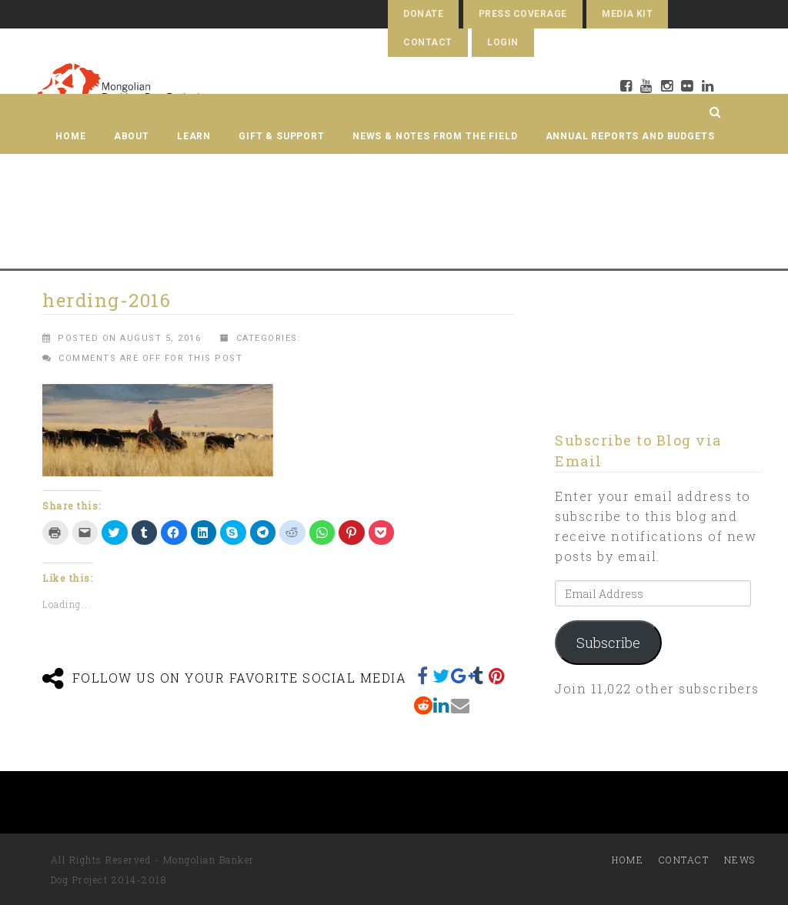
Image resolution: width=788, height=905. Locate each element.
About (131, 136)
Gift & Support (282, 136)
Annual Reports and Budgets (630, 136)
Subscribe (608, 642)
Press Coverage (523, 13)
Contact (427, 42)
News (740, 859)
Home (70, 136)
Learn (194, 136)
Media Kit (627, 13)
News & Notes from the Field (435, 136)
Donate (423, 13)
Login (502, 42)
